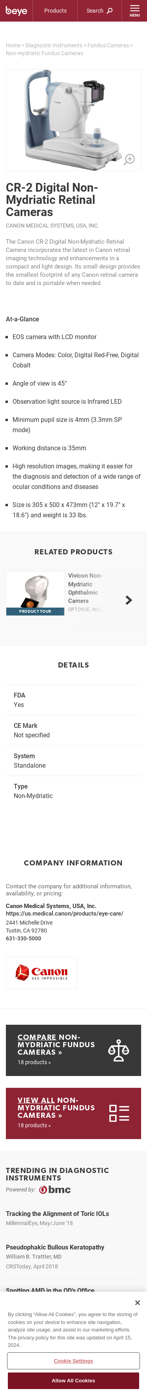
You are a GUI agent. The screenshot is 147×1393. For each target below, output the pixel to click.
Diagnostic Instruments (53, 45)
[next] (128, 600)
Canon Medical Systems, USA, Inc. (52, 225)
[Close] (137, 1303)
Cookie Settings (73, 1361)
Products (55, 10)
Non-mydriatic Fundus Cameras (44, 53)
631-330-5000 (23, 938)
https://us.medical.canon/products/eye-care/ (64, 913)
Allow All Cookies (73, 1381)
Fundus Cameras (108, 45)
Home (13, 45)
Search (100, 10)
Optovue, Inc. (85, 609)
